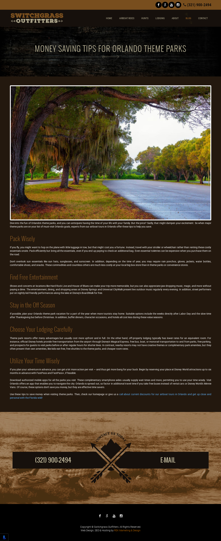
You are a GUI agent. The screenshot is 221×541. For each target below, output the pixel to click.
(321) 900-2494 (197, 4)
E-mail (167, 460)
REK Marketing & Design (127, 530)
